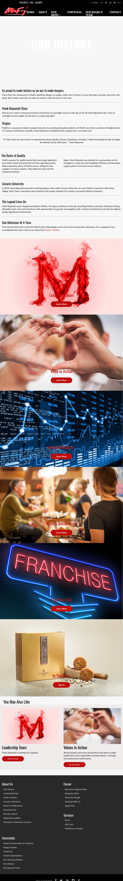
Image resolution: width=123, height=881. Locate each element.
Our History (8, 789)
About (42, 12)
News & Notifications (13, 805)
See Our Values (74, 765)
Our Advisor (8, 864)
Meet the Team (13, 759)
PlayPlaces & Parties (74, 828)
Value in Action (10, 797)
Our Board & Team (94, 14)
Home (30, 12)
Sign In (61, 685)
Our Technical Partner (13, 859)
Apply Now (70, 805)
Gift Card (69, 824)
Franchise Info (9, 810)
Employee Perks (72, 793)
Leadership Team (10, 793)
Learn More (61, 304)
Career (95, 2)
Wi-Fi (67, 820)
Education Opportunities (76, 789)
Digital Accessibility (12, 818)
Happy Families (10, 847)
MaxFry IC (8, 851)
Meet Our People (72, 797)
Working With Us (72, 801)
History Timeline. (52, 230)
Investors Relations (11, 801)
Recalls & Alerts (10, 814)
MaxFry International (12, 855)
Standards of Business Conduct (17, 822)
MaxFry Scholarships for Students (18, 843)
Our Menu (56, 14)
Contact (115, 12)
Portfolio (74, 12)
